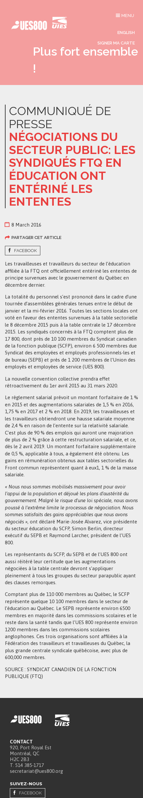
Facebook (25, 250)
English (126, 32)
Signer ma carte (116, 43)
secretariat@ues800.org (36, 771)
